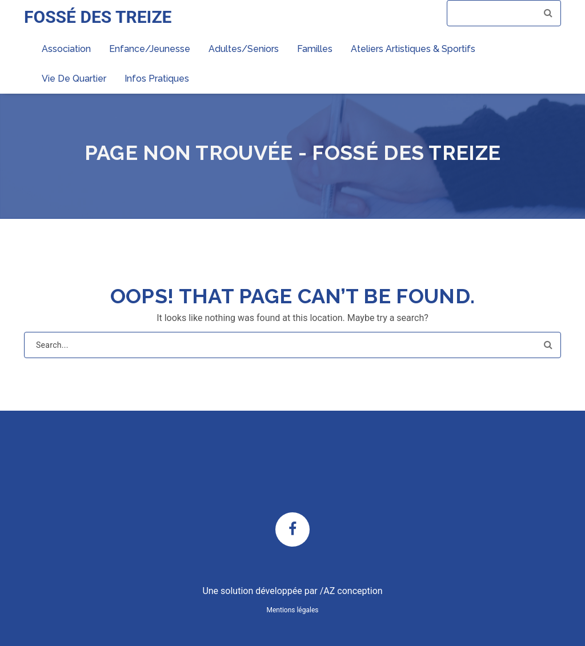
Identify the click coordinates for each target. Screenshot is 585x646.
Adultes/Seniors (244, 48)
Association (66, 48)
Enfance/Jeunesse (149, 48)
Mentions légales (293, 610)
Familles (314, 48)
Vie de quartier (74, 78)
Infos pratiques (157, 78)
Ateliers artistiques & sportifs (413, 48)
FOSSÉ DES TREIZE (97, 17)
